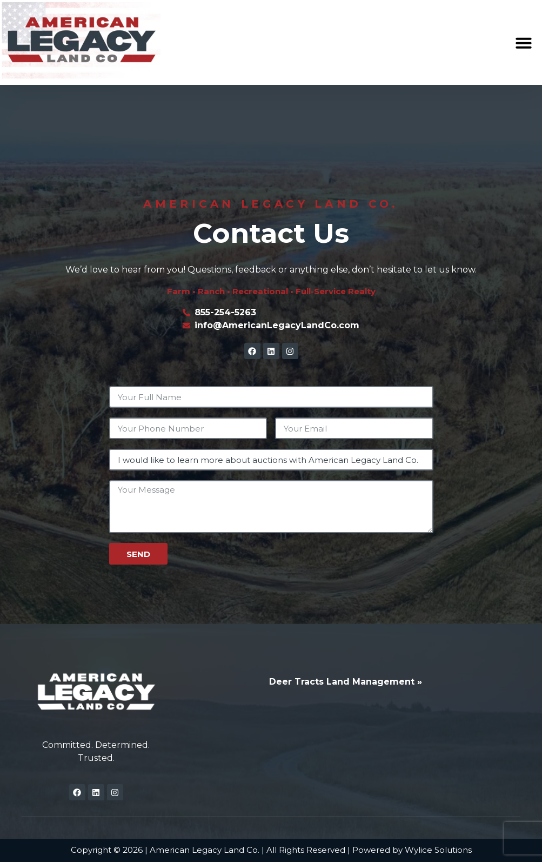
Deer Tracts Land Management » (345, 682)
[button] (524, 43)
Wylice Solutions (438, 850)
